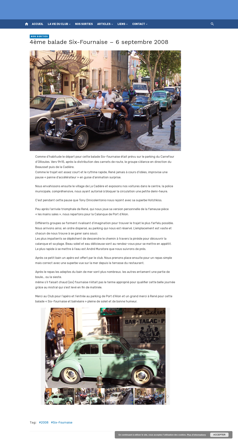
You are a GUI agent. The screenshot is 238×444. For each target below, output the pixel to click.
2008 (44, 422)
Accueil (37, 24)
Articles (104, 24)
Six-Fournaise (62, 422)
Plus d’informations (196, 435)
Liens (121, 24)
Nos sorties (84, 24)
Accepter (219, 434)
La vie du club (58, 24)
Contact (138, 24)
